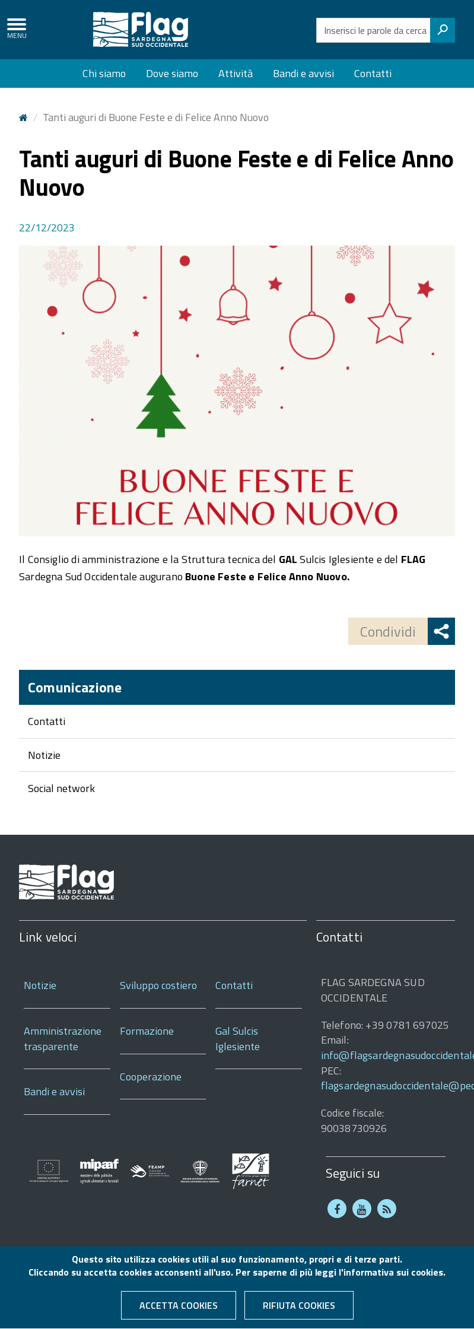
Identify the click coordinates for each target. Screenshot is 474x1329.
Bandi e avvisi (303, 73)
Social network (61, 788)
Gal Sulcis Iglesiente (237, 1038)
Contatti (373, 73)
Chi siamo (104, 73)
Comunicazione (75, 687)
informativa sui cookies (393, 1278)
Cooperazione (151, 1077)
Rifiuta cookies (299, 1311)
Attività (235, 73)
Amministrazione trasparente (62, 1038)
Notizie (44, 755)
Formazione (147, 1031)
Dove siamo (172, 73)
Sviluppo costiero (158, 985)
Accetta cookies (178, 1311)
